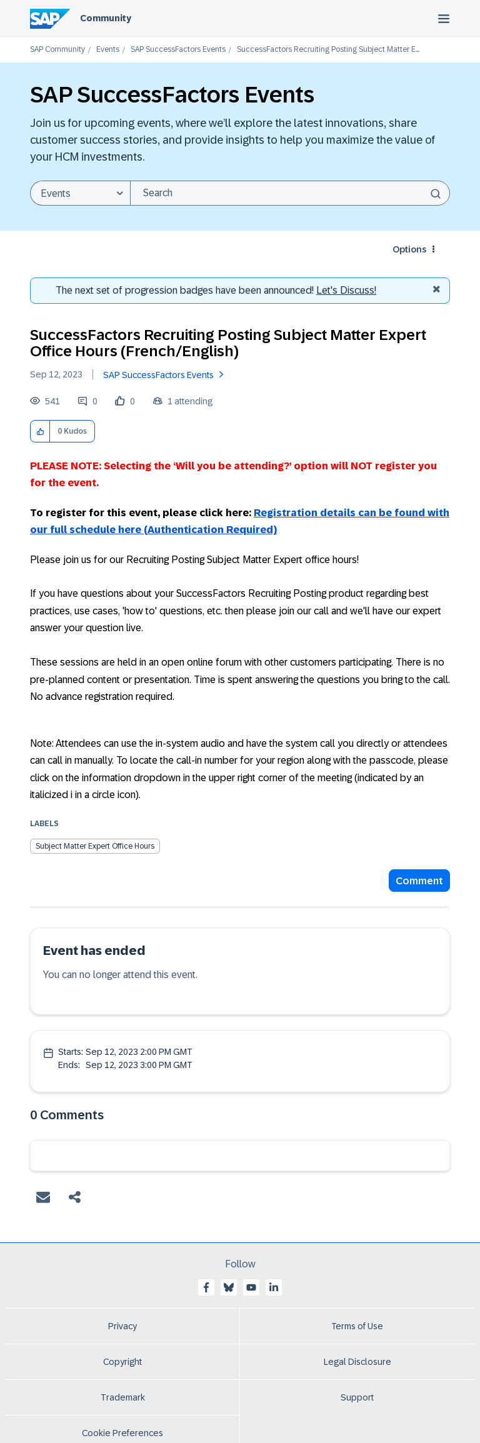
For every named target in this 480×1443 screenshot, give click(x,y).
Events (107, 50)
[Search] (290, 193)
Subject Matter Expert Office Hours (95, 846)
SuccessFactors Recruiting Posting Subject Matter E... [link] (328, 50)
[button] (40, 431)
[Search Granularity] (80, 193)
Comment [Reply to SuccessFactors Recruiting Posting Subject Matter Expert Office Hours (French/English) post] (419, 881)
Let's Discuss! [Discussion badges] (346, 290)
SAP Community (57, 50)
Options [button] (409, 249)
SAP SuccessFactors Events (178, 50)
